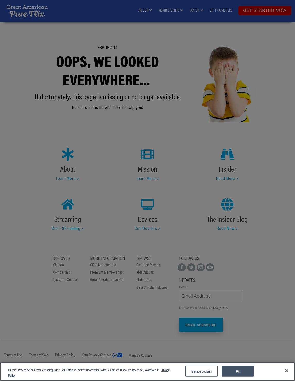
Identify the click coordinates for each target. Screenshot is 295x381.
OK (237, 371)
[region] (147, 371)
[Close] (286, 370)
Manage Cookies (201, 371)
